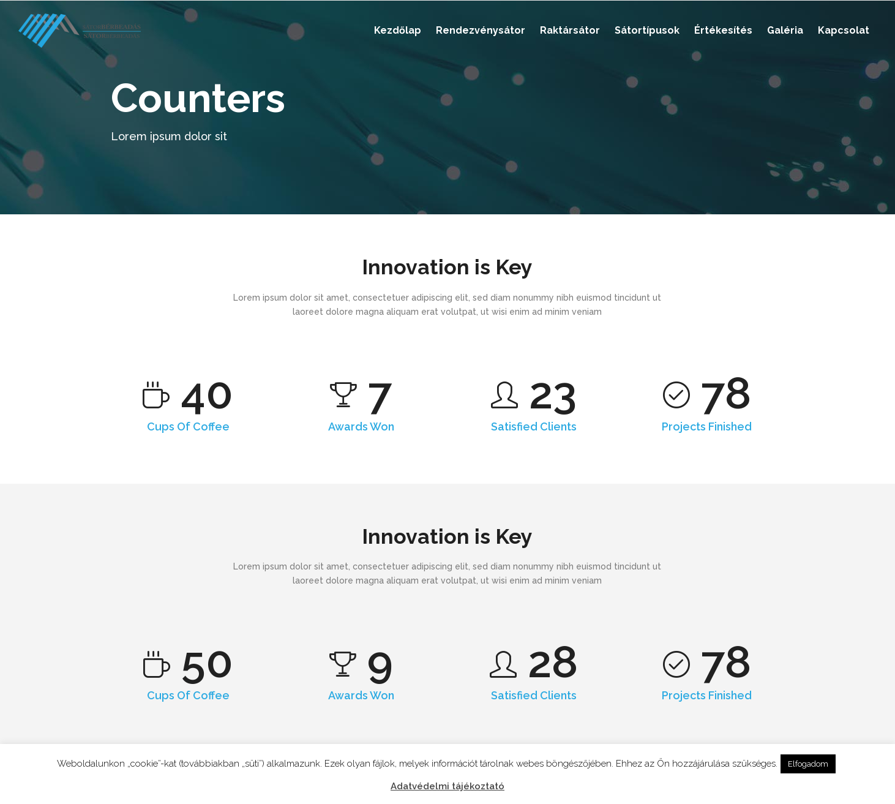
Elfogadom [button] (808, 763)
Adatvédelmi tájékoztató (447, 786)
